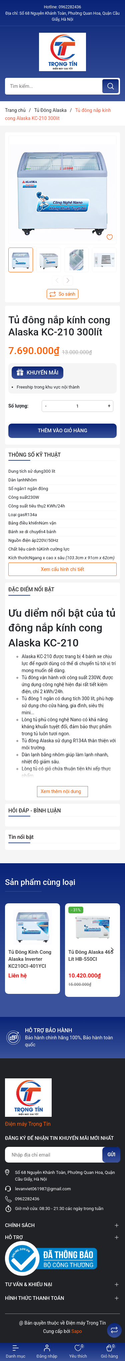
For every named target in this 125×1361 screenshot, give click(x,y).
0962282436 (70, 7)
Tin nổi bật (21, 837)
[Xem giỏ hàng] (109, 1351)
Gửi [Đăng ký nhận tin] (111, 1154)
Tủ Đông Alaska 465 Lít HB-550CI (90, 955)
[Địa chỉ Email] (62, 1155)
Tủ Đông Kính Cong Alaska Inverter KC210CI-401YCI (29, 959)
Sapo (76, 1331)
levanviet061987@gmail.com (43, 1188)
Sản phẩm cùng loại (40, 882)
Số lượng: (18, 406)
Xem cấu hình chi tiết (62, 569)
